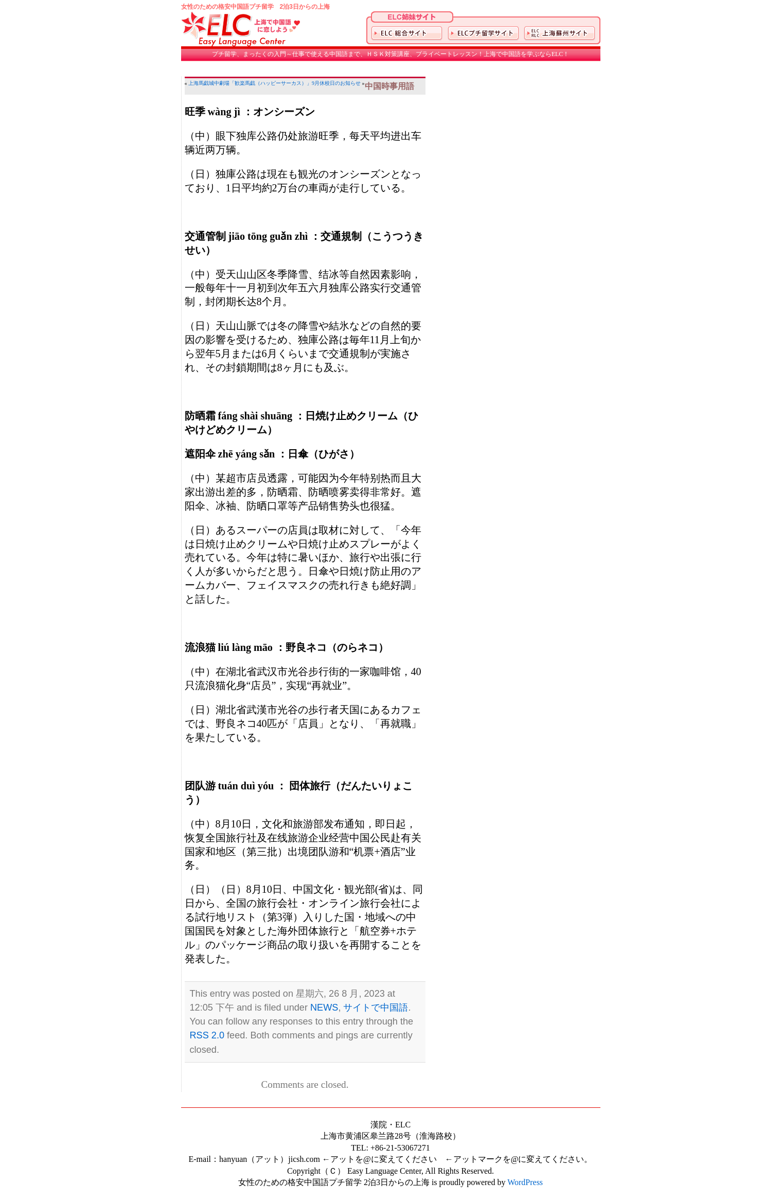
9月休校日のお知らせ (336, 83)
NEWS (324, 1007)
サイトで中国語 (375, 1007)
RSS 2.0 (207, 1035)
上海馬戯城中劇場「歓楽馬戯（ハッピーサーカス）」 (250, 83)
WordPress (525, 1182)
